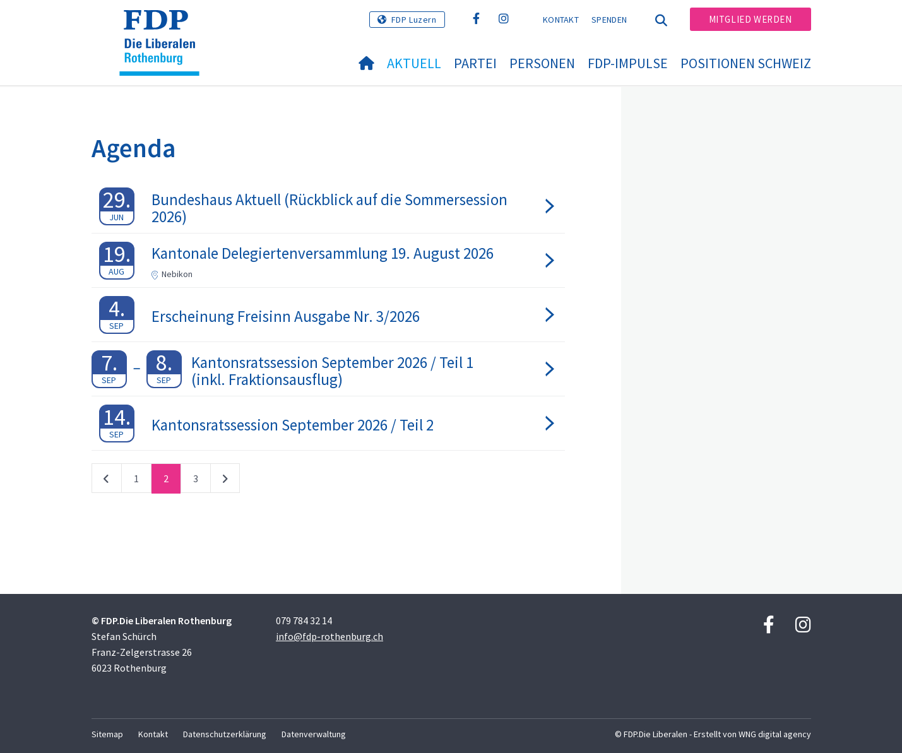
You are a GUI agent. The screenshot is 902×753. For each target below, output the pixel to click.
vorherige (106, 481)
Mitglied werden (750, 19)
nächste (225, 481)
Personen (542, 63)
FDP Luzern (414, 19)
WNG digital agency (775, 734)
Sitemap (107, 734)
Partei (475, 63)
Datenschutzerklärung (224, 734)
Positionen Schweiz (745, 63)
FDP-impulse (628, 63)
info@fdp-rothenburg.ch (329, 636)
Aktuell (414, 63)
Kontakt (561, 19)
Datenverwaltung (314, 734)
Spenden (609, 19)
